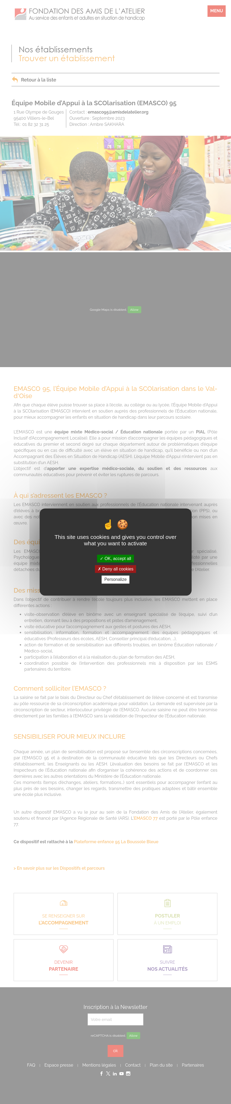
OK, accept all (115, 558)
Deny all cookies (116, 569)
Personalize (115, 579)
